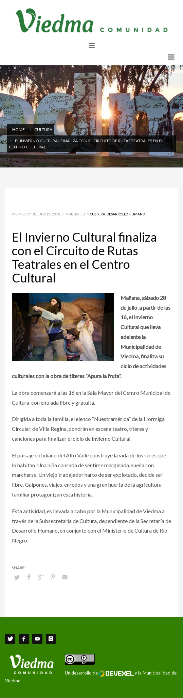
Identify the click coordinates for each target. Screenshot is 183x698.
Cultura (97, 214)
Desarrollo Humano (126, 214)
